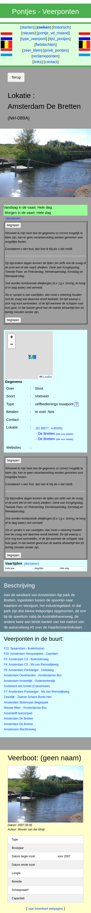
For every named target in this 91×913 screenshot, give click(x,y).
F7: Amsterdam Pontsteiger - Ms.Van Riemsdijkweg (36, 691)
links (37, 62)
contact (51, 62)
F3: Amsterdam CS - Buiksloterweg (26, 659)
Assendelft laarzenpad (18, 713)
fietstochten (45, 44)
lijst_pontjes (59, 39)
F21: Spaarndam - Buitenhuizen (24, 648)
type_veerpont (34, 39)
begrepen (13, 225)
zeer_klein (32, 50)
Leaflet (46, 377)
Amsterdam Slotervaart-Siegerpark (26, 702)
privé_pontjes (56, 50)
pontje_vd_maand (53, 33)
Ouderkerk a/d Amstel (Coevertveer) (27, 686)
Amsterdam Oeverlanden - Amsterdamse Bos (33, 675)
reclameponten (45, 56)
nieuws (28, 33)
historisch (61, 27)
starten (27, 27)
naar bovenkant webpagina (45, 908)
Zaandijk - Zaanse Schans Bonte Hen (27, 697)
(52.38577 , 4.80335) (49, 428)
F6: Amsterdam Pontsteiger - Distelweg (29, 670)
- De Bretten (54, 433)
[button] (32, 357)
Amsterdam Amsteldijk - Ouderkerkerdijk (29, 681)
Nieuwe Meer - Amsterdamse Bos (25, 707)
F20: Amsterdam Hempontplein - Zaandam (31, 653)
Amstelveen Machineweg (20, 729)
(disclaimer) (13, 218)
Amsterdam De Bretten (18, 718)
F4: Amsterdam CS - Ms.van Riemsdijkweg (31, 664)
